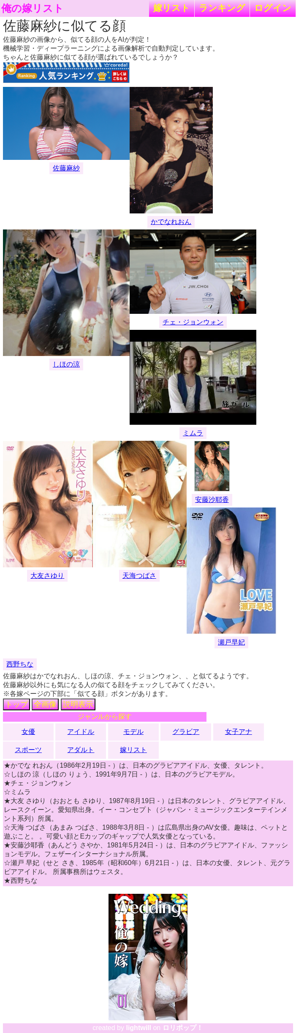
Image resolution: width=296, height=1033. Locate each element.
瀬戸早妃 (231, 642)
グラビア (185, 731)
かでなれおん (171, 221)
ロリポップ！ (183, 1027)
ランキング (222, 8)
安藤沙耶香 (212, 499)
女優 (28, 731)
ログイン (272, 8)
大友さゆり (47, 575)
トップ (16, 704)
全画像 (45, 704)
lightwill (138, 1027)
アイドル (80, 731)
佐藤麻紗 (66, 168)
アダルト (80, 749)
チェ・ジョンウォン (193, 322)
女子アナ (238, 731)
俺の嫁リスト (32, 8)
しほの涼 (66, 364)
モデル (133, 731)
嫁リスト (171, 8)
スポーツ (28, 749)
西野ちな (19, 664)
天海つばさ (139, 575)
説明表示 (78, 704)
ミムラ (193, 433)
